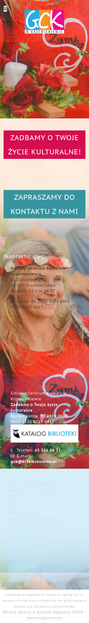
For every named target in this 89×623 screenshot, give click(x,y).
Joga (11, 507)
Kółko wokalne (22, 513)
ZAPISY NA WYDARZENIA (31, 484)
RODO (12, 496)
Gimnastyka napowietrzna (34, 519)
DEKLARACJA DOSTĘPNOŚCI (34, 490)
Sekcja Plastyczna (25, 536)
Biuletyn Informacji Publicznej (38, 553)
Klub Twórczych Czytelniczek (36, 530)
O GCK (13, 501)
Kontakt (15, 547)
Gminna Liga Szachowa (31, 541)
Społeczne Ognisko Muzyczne (37, 524)
